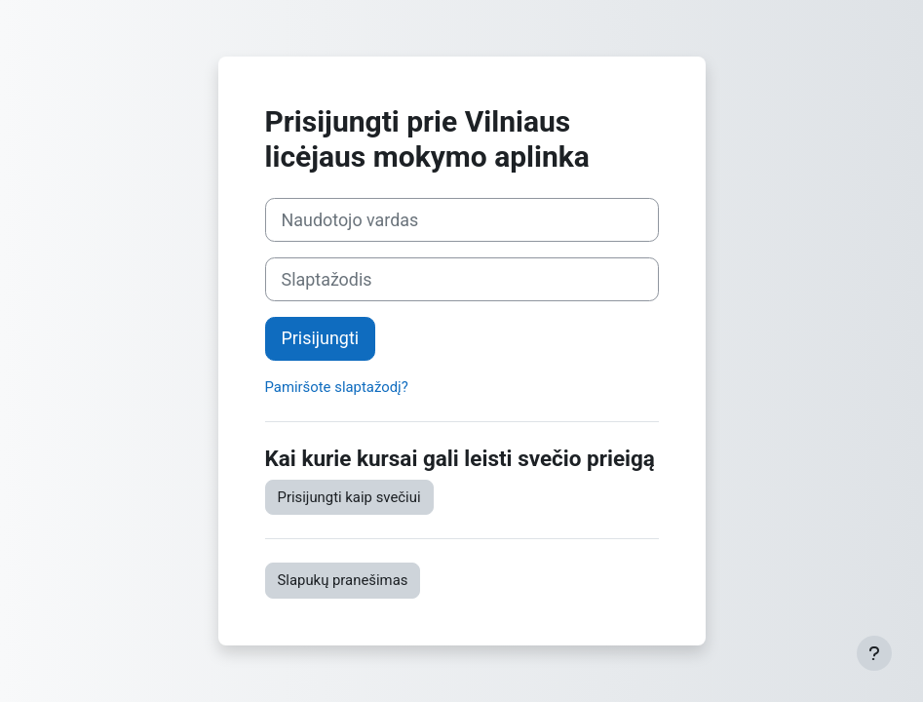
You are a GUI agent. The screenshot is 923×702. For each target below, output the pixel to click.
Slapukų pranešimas (343, 580)
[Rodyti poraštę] (874, 653)
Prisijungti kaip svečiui (349, 497)
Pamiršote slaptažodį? (336, 387)
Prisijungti (321, 338)
